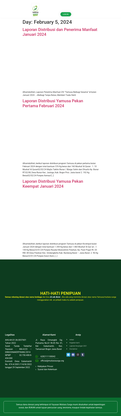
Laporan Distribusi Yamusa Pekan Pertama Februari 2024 (53, 103)
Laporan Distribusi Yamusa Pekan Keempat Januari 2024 (53, 184)
